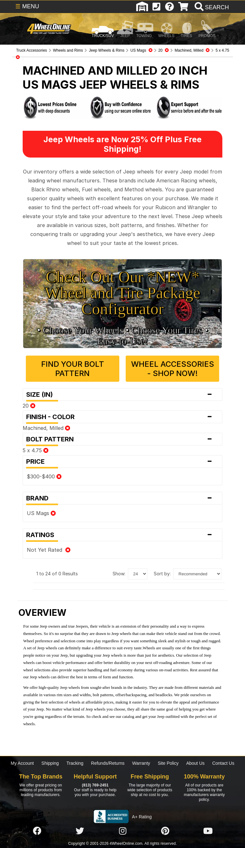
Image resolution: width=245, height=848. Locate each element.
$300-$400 (44, 476)
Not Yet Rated (49, 550)
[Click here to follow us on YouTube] (208, 831)
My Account (22, 763)
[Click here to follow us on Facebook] (37, 831)
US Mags (41, 513)
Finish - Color (122, 416)
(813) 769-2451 (95, 785)
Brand (122, 498)
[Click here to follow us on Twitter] (79, 831)
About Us (195, 763)
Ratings (122, 534)
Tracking (74, 763)
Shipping (50, 763)
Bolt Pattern (122, 439)
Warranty (141, 763)
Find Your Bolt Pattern (72, 368)
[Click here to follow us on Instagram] (122, 831)
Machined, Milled (46, 428)
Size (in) (122, 394)
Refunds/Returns (107, 763)
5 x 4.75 (35, 450)
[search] (211, 7)
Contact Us (223, 763)
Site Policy (168, 763)
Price (122, 461)
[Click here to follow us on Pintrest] (165, 831)
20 (29, 405)
